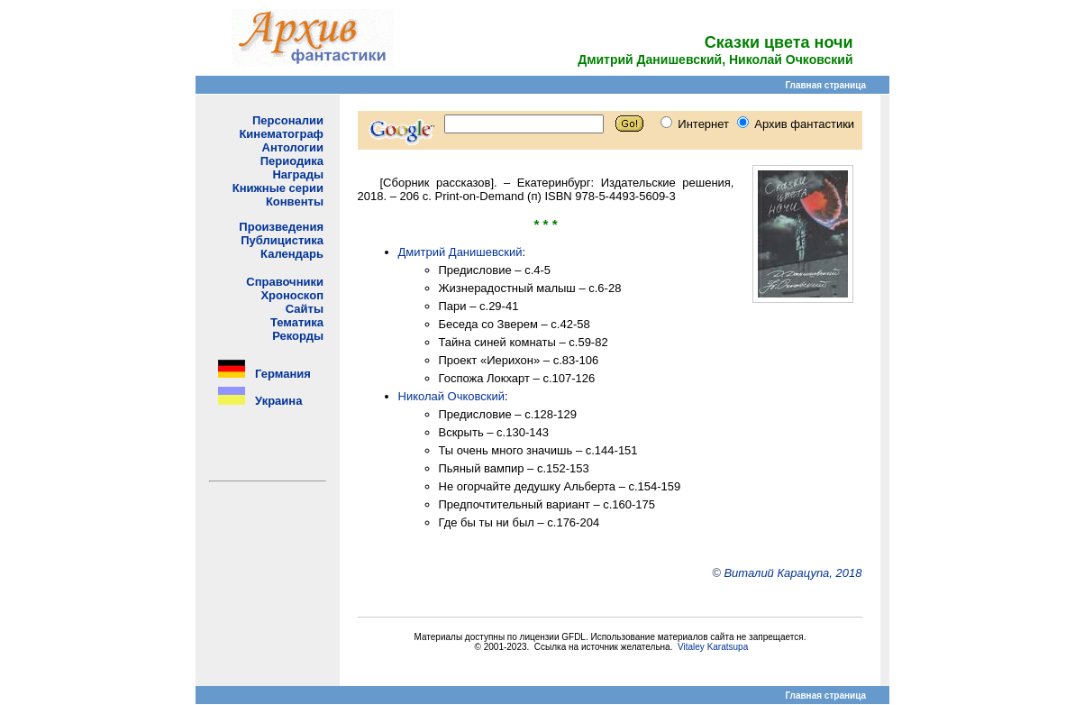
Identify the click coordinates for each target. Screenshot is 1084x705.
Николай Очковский (452, 396)
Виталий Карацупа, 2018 (792, 573)
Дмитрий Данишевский (460, 252)
